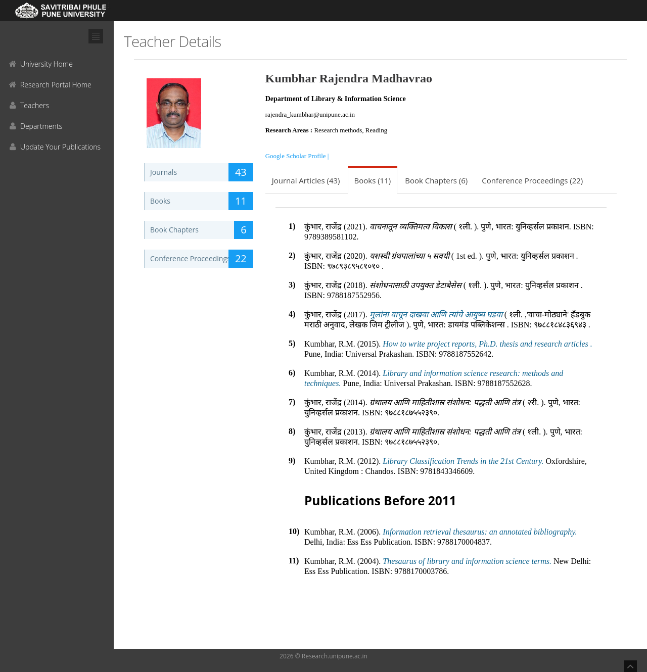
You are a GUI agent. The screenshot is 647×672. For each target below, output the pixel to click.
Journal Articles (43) (306, 180)
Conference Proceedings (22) (532, 180)
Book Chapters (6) (436, 180)
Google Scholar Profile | (297, 156)
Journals (201, 172)
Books (201, 201)
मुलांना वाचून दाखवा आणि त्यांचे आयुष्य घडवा (436, 314)
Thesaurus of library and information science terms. (467, 561)
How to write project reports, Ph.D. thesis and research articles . (487, 344)
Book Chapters (201, 230)
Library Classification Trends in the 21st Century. (463, 461)
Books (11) (372, 180)
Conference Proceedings (201, 259)
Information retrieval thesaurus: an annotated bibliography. (480, 531)
